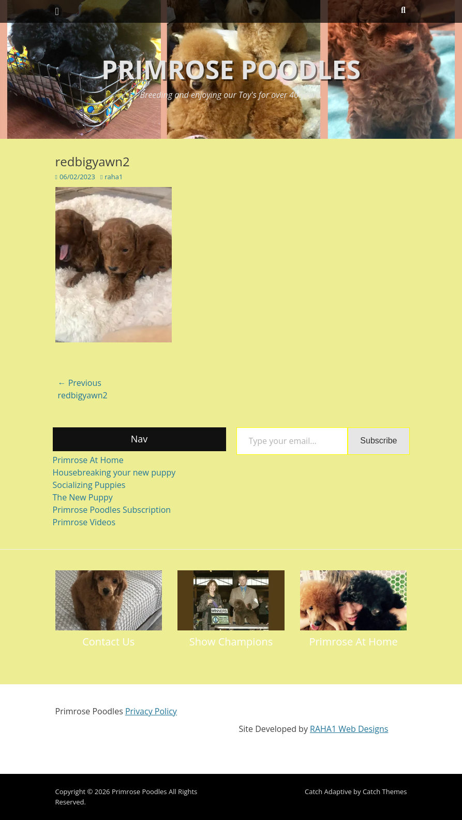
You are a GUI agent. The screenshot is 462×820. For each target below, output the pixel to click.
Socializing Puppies (89, 485)
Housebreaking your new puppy (114, 472)
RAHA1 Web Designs (349, 729)
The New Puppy (83, 497)
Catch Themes (385, 791)
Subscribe (378, 440)
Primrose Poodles (231, 69)
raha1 (114, 176)
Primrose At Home (88, 460)
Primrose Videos (84, 522)
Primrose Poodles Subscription (112, 509)
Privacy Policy (151, 711)
